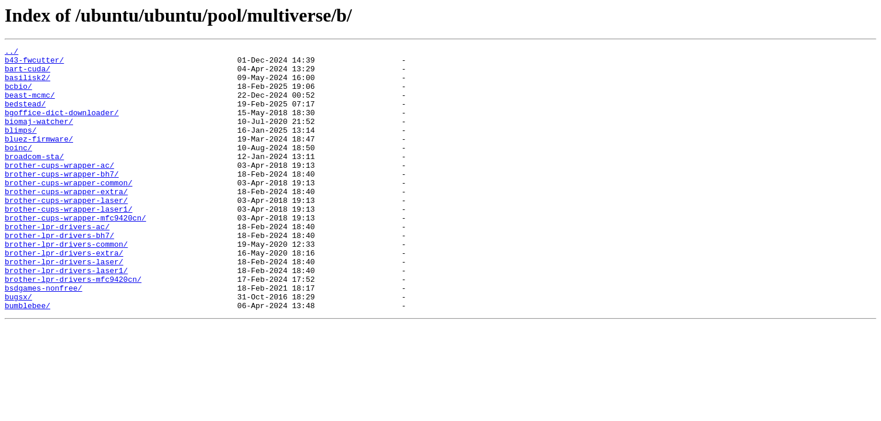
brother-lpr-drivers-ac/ (57, 263)
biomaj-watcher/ (39, 137)
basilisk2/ (27, 84)
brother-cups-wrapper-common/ (68, 210)
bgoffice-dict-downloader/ (62, 126)
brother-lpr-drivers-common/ (66, 284)
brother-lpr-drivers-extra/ (64, 294)
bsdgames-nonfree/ (43, 337)
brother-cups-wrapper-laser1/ (68, 242)
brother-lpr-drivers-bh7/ (59, 273)
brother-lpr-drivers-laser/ (64, 305)
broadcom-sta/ (34, 179)
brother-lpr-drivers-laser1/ (66, 315)
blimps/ (21, 147)
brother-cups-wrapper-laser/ (66, 231)
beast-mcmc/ (30, 105)
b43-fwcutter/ (34, 63)
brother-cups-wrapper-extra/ (66, 221)
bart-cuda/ (27, 73)
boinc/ (18, 168)
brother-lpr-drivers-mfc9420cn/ (73, 326)
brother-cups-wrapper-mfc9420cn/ (75, 252)
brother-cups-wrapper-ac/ (59, 189)
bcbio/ (18, 94)
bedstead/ (25, 116)
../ (11, 52)
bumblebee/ (27, 358)
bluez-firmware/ (39, 158)
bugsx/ (18, 347)
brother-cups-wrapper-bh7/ (62, 200)
